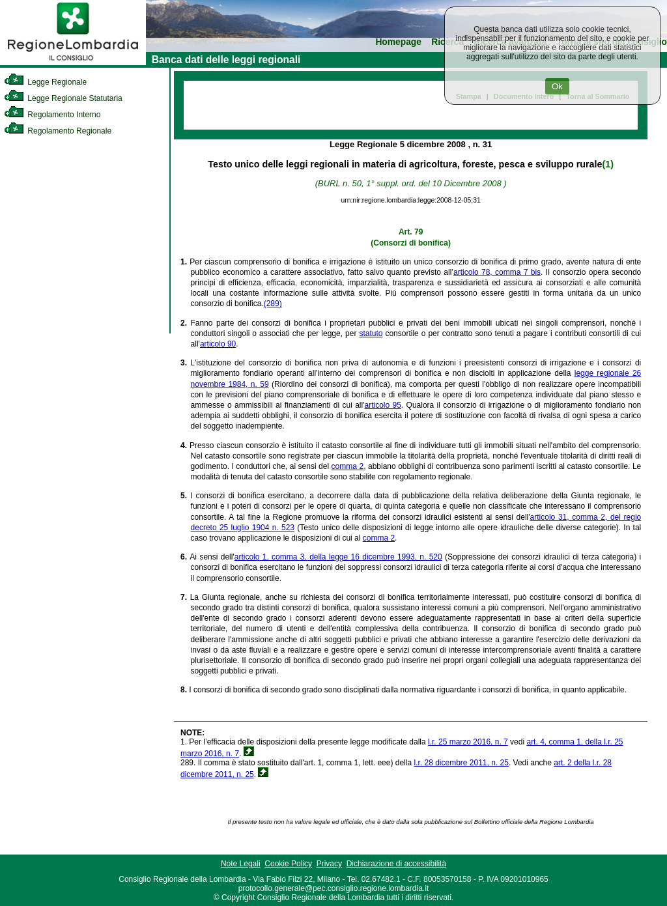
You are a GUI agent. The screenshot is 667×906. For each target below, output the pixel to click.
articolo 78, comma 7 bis (497, 272)
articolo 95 (382, 405)
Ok (557, 86)
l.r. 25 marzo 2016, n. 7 (468, 741)
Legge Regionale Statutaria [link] (63, 98)
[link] (73, 62)
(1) (607, 164)
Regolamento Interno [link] (52, 114)
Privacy (329, 863)
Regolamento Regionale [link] (57, 130)
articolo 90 (218, 343)
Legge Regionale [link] (45, 82)
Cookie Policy (288, 863)
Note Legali (241, 863)
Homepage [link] (398, 42)
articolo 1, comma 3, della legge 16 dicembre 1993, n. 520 (338, 556)
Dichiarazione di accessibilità (396, 863)
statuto (370, 333)
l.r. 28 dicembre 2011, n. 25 (461, 762)
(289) (273, 303)
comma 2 (348, 466)
